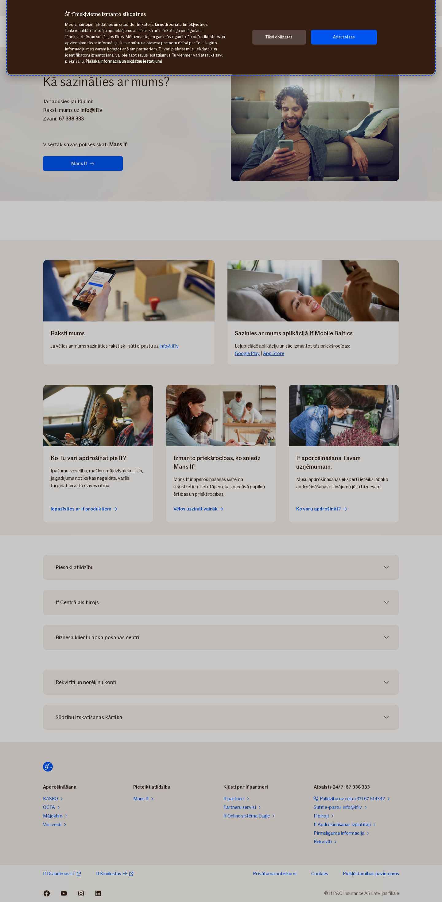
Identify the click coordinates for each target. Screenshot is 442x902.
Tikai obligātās (279, 37)
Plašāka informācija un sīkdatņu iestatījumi (124, 61)
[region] (221, 37)
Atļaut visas (344, 37)
